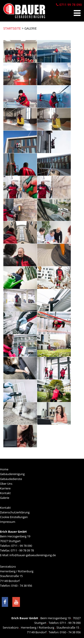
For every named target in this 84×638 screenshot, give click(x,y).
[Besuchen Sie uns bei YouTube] (16, 602)
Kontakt (5, 493)
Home (4, 469)
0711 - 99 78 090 (21, 546)
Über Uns (6, 484)
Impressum (7, 522)
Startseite (12, 28)
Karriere (5, 488)
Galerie (4, 498)
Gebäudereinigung (12, 474)
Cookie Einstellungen (14, 517)
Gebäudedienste (11, 479)
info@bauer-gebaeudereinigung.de (32, 555)
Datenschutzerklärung (15, 512)
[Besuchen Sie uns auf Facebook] (5, 602)
